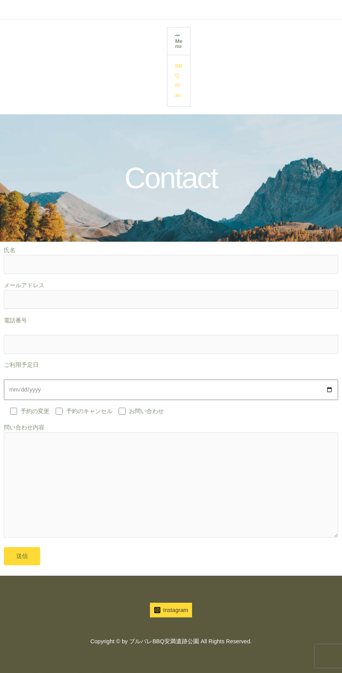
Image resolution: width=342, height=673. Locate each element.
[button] (178, 41)
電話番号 (171, 335)
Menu (178, 43)
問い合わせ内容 (171, 482)
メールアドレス (171, 295)
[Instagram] (171, 610)
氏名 (171, 260)
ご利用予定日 (171, 381)
